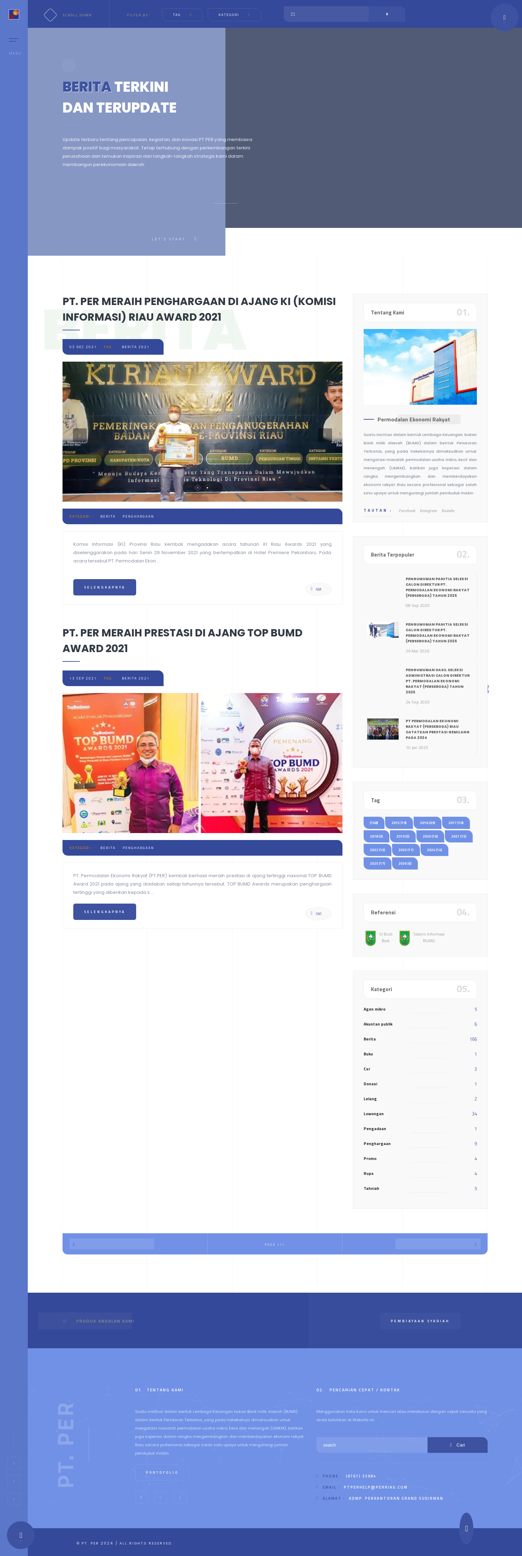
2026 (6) (405, 863)
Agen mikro (375, 1009)
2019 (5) (402, 836)
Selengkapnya (104, 587)
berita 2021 (136, 346)
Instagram (428, 510)
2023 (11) (406, 850)
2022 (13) (377, 850)
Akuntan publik (378, 1024)
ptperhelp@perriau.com (376, 1487)
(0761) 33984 (361, 1476)
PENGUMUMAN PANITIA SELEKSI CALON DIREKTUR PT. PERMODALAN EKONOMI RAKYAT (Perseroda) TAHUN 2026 (438, 633)
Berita (370, 1039)
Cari (457, 1445)
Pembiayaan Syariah (420, 1321)
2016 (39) (427, 822)
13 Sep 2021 (83, 678)
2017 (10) (456, 822)
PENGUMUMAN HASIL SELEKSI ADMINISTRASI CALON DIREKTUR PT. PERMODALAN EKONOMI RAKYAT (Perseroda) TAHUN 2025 (438, 681)
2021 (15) (458, 836)
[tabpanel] (202, 432)
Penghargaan (377, 1143)
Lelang (370, 1098)
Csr (367, 1068)
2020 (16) (430, 836)
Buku (368, 1054)
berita (108, 516)
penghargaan (138, 516)
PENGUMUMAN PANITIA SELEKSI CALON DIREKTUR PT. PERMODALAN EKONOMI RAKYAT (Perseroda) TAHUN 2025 (438, 587)
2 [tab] (207, 487)
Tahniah (371, 1188)
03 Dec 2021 (83, 346)
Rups (369, 1173)
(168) (374, 822)
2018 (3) (376, 836)
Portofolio (162, 1472)
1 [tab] (197, 487)
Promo (370, 1158)
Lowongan (374, 1113)
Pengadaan (375, 1128)
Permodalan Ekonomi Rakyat (414, 419)
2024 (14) (434, 850)
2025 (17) (377, 863)
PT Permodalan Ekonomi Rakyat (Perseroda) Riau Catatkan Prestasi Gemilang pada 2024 (438, 729)
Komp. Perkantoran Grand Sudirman (396, 1498)
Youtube (448, 510)
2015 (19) (399, 822)
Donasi (370, 1083)
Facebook (407, 510)
